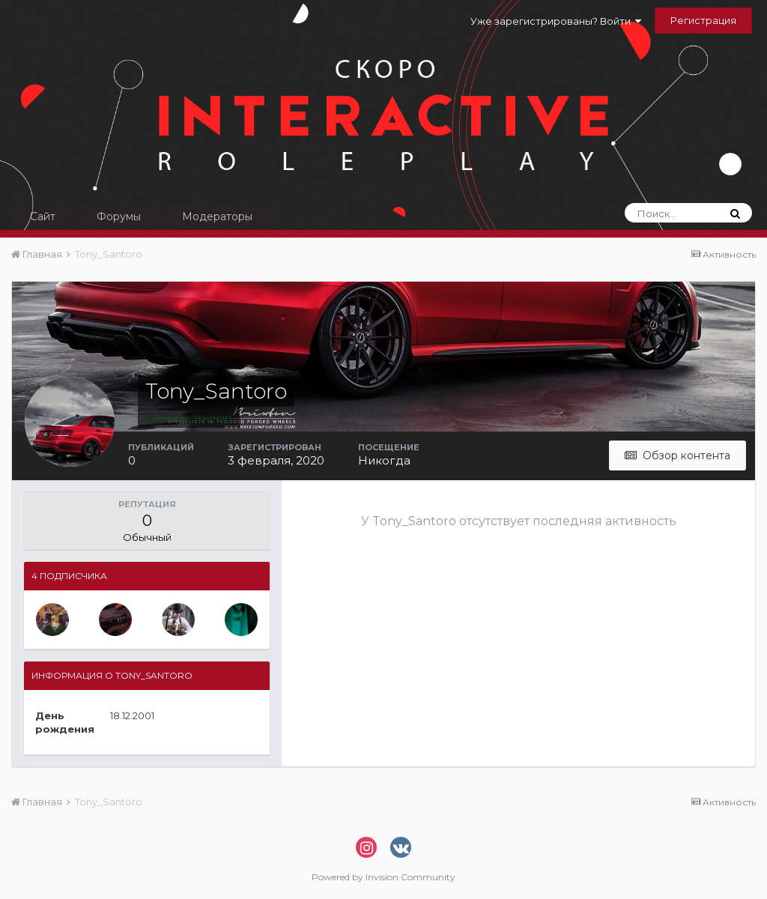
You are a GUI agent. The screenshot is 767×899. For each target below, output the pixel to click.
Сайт (42, 216)
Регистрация (703, 20)
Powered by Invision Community (383, 877)
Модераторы (217, 216)
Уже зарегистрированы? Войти (555, 21)
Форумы (119, 216)
